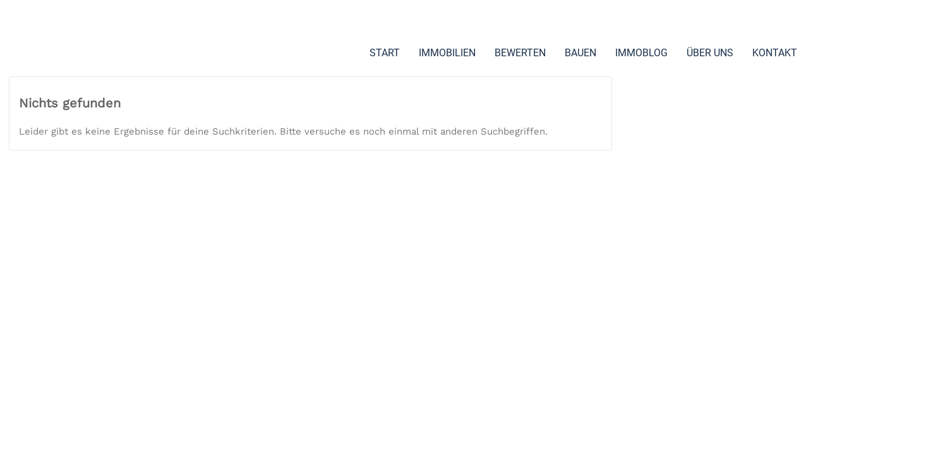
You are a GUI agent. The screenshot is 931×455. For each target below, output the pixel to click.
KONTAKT (393, 101)
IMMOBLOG (642, 53)
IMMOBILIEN (448, 53)
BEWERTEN (521, 53)
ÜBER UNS (711, 53)
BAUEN (582, 53)
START (386, 53)
